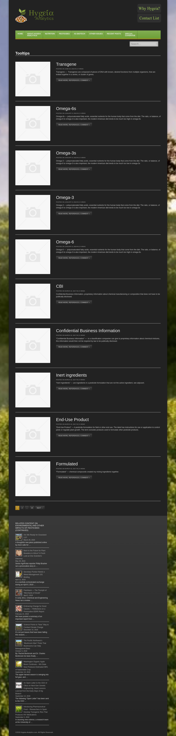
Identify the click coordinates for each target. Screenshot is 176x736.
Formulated (67, 464)
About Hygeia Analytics (34, 35)
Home (20, 34)
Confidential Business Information (88, 330)
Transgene (66, 64)
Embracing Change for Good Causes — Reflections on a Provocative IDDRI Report (35, 609)
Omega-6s (66, 108)
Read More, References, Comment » (74, 80)
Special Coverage (130, 35)
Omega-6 (65, 242)
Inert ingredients (71, 375)
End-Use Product (72, 419)
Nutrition (50, 34)
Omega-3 (65, 197)
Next (40, 508)
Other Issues (96, 34)
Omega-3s (66, 153)
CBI (59, 286)
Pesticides (64, 34)
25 (32, 508)
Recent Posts (114, 34)
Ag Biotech (79, 34)
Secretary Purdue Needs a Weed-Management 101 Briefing (34, 574)
